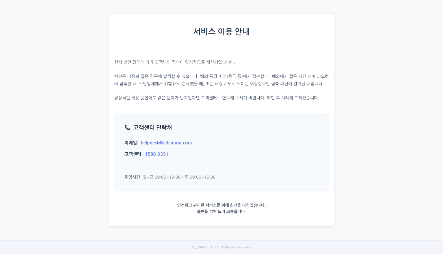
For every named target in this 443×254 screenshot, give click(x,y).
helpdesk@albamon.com (166, 143)
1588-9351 (156, 154)
